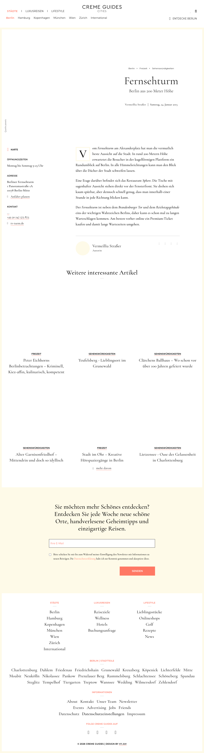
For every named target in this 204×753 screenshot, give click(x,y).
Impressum (136, 713)
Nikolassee (51, 676)
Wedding (124, 682)
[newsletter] (115, 733)
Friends (125, 707)
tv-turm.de (17, 223)
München (60, 18)
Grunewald (110, 670)
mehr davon (103, 468)
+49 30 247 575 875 (18, 217)
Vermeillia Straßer (135, 104)
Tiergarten (71, 682)
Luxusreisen (34, 11)
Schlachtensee (144, 676)
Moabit (15, 676)
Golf (149, 624)
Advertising (96, 707)
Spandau (187, 676)
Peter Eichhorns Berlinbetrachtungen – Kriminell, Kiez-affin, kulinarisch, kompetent (36, 366)
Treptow (90, 682)
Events (78, 707)
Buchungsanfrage (102, 630)
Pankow (68, 676)
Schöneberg (168, 676)
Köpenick (150, 670)
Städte (12, 11)
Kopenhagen (43, 18)
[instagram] (97, 733)
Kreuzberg (131, 670)
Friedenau (64, 670)
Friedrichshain (87, 670)
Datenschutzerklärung (84, 558)
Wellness (102, 618)
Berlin (11, 18)
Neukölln (32, 676)
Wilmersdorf (145, 682)
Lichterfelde (170, 670)
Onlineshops (149, 618)
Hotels (102, 624)
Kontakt (87, 701)
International (100, 18)
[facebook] (88, 733)
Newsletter (128, 701)
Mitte (188, 670)
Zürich (84, 18)
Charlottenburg (24, 670)
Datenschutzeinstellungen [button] (103, 713)
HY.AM (123, 744)
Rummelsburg (118, 676)
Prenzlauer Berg (91, 676)
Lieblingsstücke (149, 611)
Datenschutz (69, 713)
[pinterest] (106, 733)
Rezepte (149, 630)
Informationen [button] (102, 692)
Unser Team (106, 701)
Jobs (112, 707)
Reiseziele (102, 611)
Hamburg (25, 18)
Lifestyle (57, 11)
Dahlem (46, 670)
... (8, 213)
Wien (73, 18)
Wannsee (107, 682)
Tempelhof (51, 682)
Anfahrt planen (20, 196)
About (72, 701)
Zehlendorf (168, 682)
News (149, 636)
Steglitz (33, 682)
